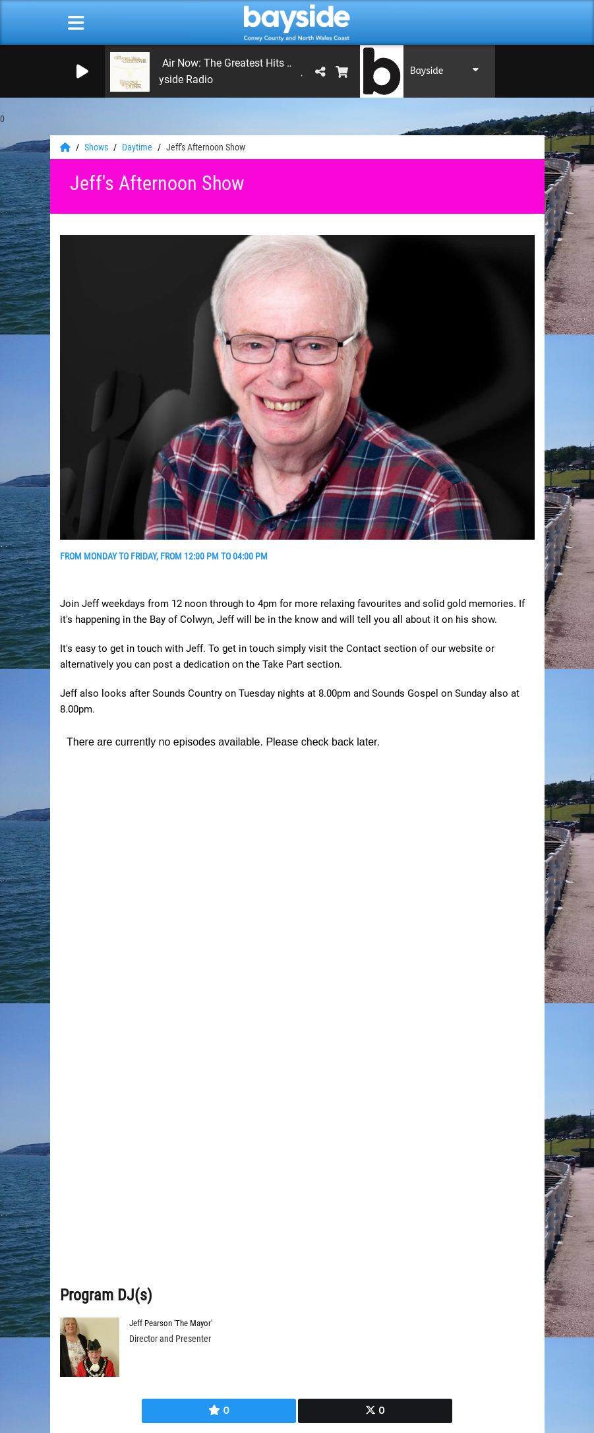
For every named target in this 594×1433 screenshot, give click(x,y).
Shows (97, 147)
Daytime (138, 147)
